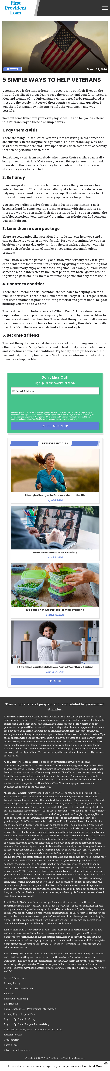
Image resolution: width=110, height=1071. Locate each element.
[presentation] (35, 403)
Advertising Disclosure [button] (81, 415)
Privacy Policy (33, 417)
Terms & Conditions (48, 417)
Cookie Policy (11, 1039)
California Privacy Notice (70, 417)
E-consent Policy (41, 415)
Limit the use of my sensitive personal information (33, 1029)
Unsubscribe (11, 1003)
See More (55, 681)
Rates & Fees (10, 1044)
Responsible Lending (16, 998)
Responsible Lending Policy (60, 415)
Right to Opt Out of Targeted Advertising (26, 1024)
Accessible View (13, 1034)
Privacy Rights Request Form (20, 1014)
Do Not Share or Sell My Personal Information (30, 1008)
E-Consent (9, 993)
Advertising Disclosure (17, 1049)
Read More (95, 1066)
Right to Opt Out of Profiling (19, 1019)
